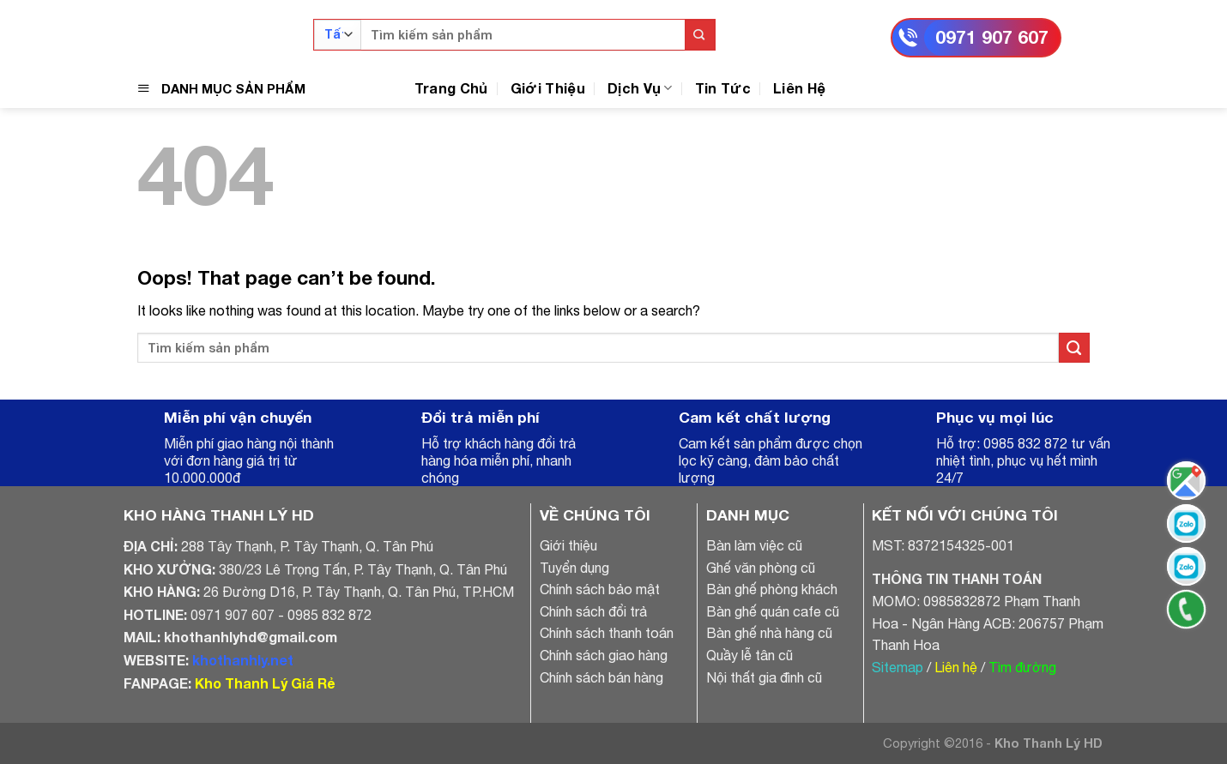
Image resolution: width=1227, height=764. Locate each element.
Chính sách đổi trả (593, 611)
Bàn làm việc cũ (754, 545)
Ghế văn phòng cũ (760, 567)
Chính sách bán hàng (601, 677)
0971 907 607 (992, 37)
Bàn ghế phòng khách (771, 589)
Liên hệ (955, 667)
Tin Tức (723, 88)
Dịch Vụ (640, 88)
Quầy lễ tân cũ (749, 655)
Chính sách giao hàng (604, 655)
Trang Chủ (451, 88)
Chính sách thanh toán (607, 633)
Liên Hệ (799, 88)
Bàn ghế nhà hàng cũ (769, 633)
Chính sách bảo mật (600, 589)
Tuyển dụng (574, 567)
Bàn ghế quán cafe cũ (772, 611)
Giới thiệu (568, 545)
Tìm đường (1022, 667)
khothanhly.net (242, 660)
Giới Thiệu (548, 88)
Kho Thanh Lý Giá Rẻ (265, 683)
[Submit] (700, 35)
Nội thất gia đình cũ (764, 677)
